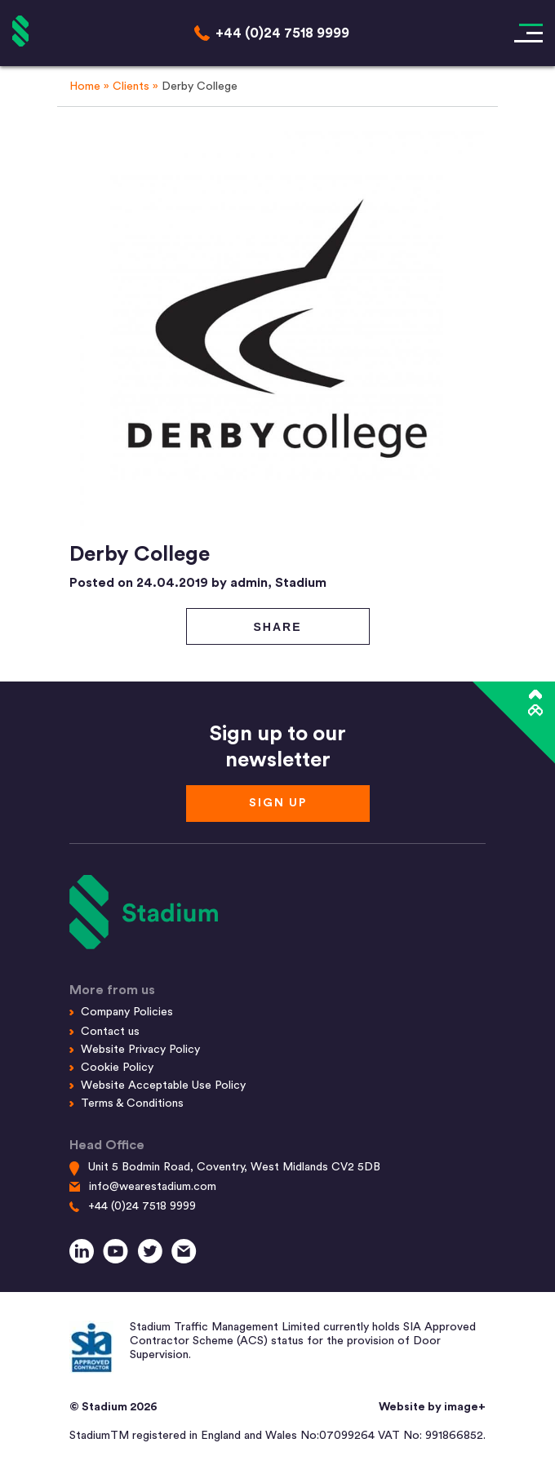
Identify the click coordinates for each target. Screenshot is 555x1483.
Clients (131, 86)
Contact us (110, 1031)
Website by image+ (432, 1407)
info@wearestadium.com (152, 1186)
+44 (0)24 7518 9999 (142, 1206)
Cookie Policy (117, 1067)
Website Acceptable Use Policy (163, 1085)
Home (84, 86)
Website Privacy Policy (140, 1049)
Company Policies (127, 1012)
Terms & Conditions (132, 1103)
